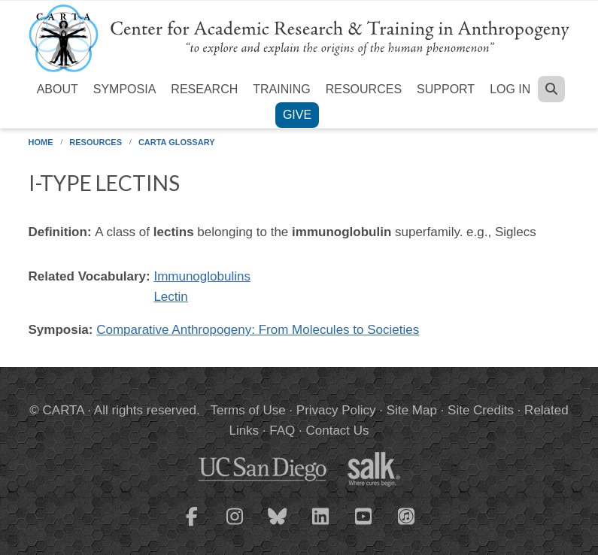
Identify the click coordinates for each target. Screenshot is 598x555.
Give (297, 114)
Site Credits (481, 410)
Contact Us (337, 430)
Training (281, 89)
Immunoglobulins (201, 276)
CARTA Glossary (176, 142)
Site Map (412, 410)
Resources (364, 89)
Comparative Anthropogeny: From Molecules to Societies (257, 330)
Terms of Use (248, 410)
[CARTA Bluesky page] (277, 525)
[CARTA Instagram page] (234, 525)
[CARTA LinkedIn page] (320, 525)
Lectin (170, 297)
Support (446, 89)
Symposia (124, 89)
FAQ (282, 430)
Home (41, 142)
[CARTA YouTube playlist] (363, 525)
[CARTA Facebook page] (192, 525)
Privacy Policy (336, 410)
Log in (510, 89)
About (57, 89)
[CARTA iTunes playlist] (406, 515)
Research (204, 89)
